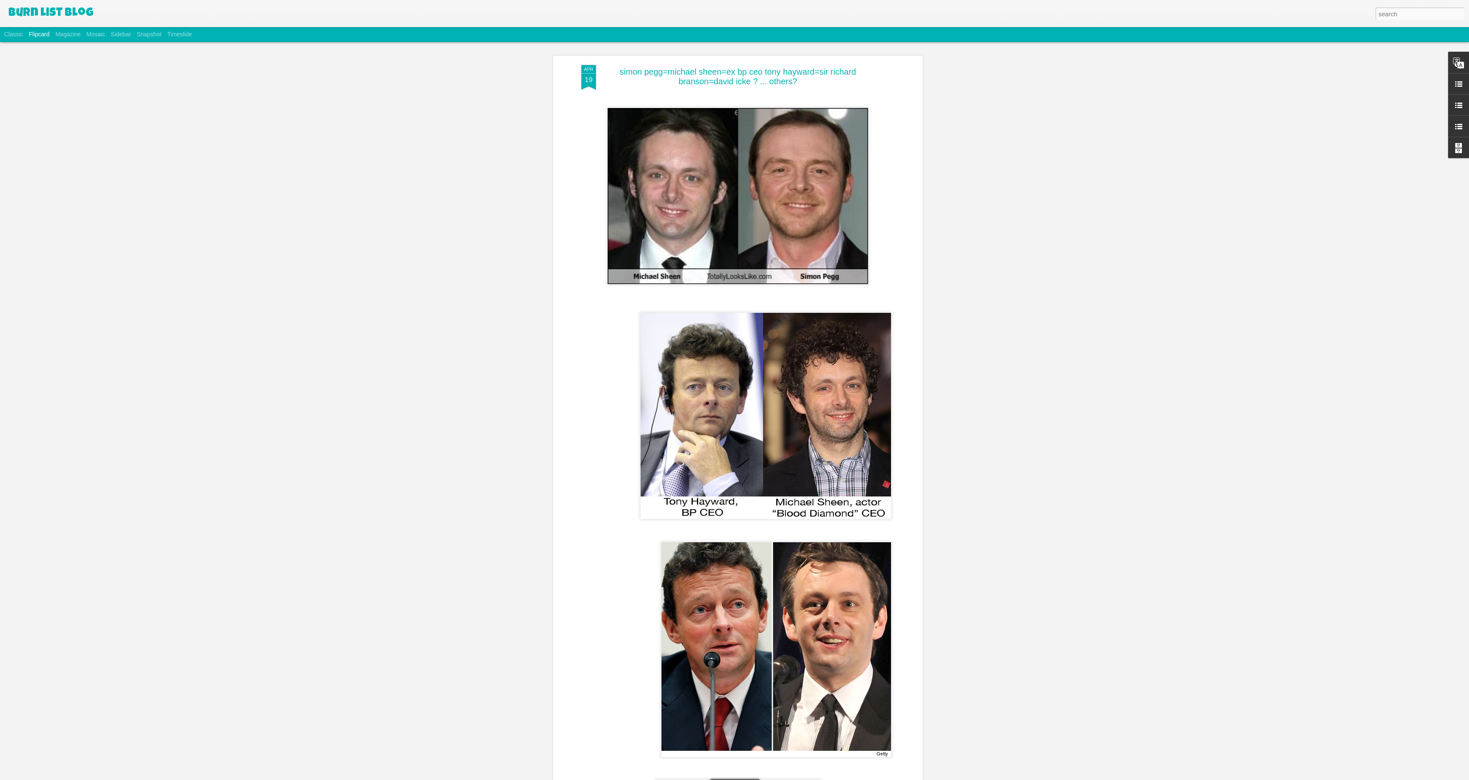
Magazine (68, 34)
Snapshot (149, 34)
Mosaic (95, 34)
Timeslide (179, 34)
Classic (13, 34)
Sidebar (121, 34)
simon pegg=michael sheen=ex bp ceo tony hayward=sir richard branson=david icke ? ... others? (738, 75)
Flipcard (39, 34)
